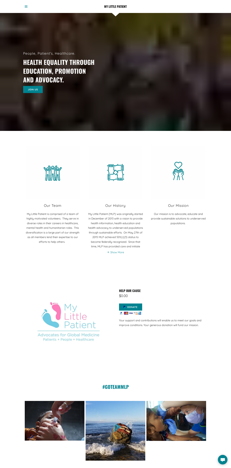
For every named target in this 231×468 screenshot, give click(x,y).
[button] (26, 6)
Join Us (33, 89)
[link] (115, 6)
